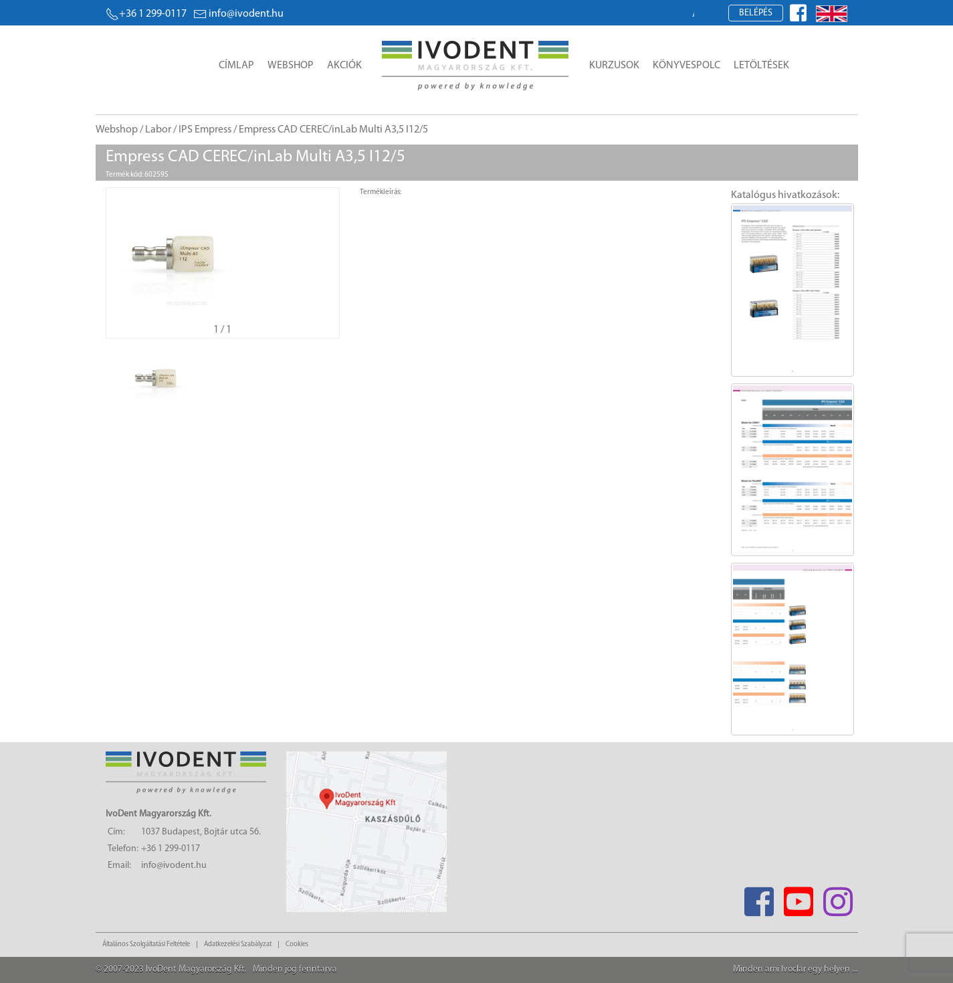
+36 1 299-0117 (146, 14)
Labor (158, 129)
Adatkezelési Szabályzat (238, 944)
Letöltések (761, 65)
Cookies (297, 944)
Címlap (236, 65)
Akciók (344, 65)
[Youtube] (799, 898)
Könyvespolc (686, 65)
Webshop (291, 65)
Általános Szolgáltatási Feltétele (146, 944)
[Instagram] (838, 898)
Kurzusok (614, 65)
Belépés (755, 13)
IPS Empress (205, 129)
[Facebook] (759, 898)
